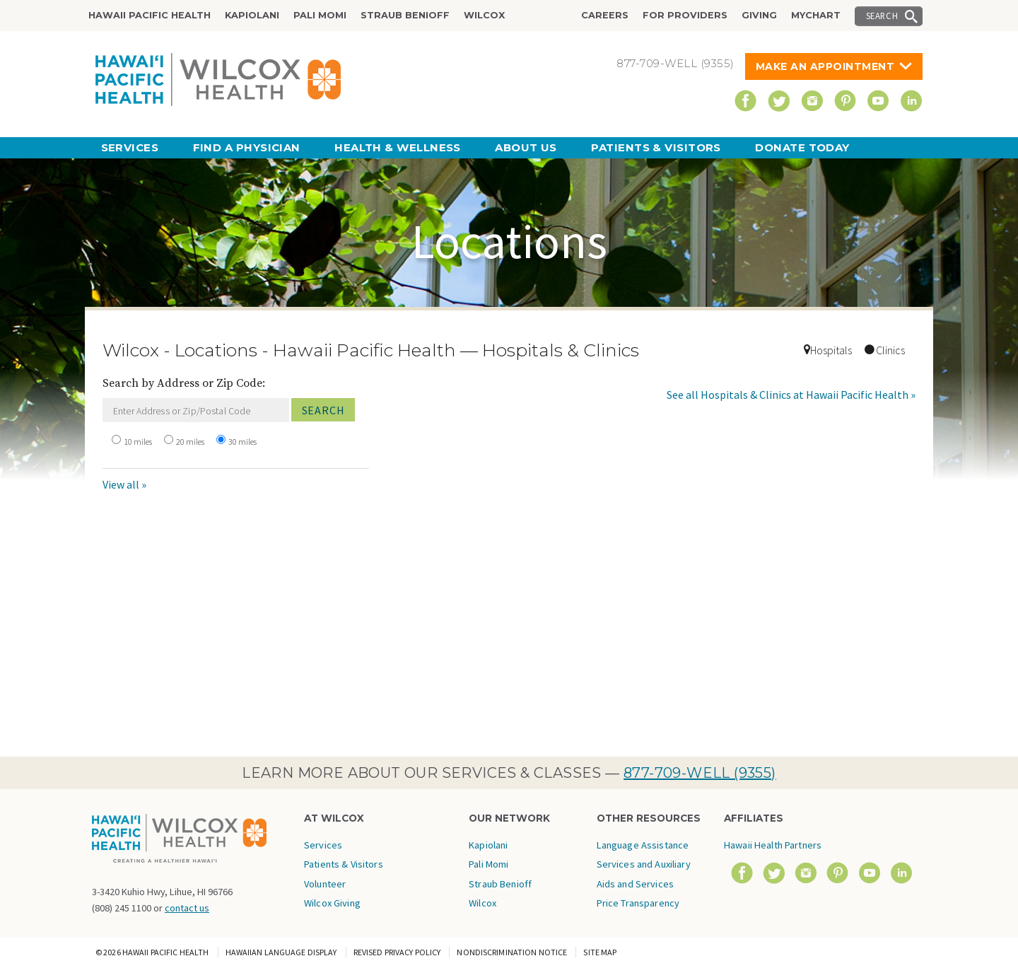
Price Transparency (638, 903)
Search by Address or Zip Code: (184, 383)
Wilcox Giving (332, 903)
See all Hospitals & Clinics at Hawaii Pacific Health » (791, 394)
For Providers (685, 15)
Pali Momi (319, 15)
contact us (187, 908)
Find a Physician (246, 147)
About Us (526, 147)
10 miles (138, 441)
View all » (124, 484)
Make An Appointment (825, 66)
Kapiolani (252, 15)
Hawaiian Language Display (281, 952)
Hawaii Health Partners (772, 845)
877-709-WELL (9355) (700, 772)
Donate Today (802, 147)
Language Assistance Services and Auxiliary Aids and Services (644, 864)
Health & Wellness (397, 147)
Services (130, 147)
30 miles (242, 441)
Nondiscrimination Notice (512, 952)
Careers (604, 15)
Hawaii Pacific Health (149, 15)
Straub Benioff (405, 15)
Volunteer (325, 883)
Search (882, 15)
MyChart (816, 15)
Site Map (599, 952)
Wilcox (484, 15)
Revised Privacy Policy (397, 952)
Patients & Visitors (656, 147)
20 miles (190, 441)
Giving (759, 15)
